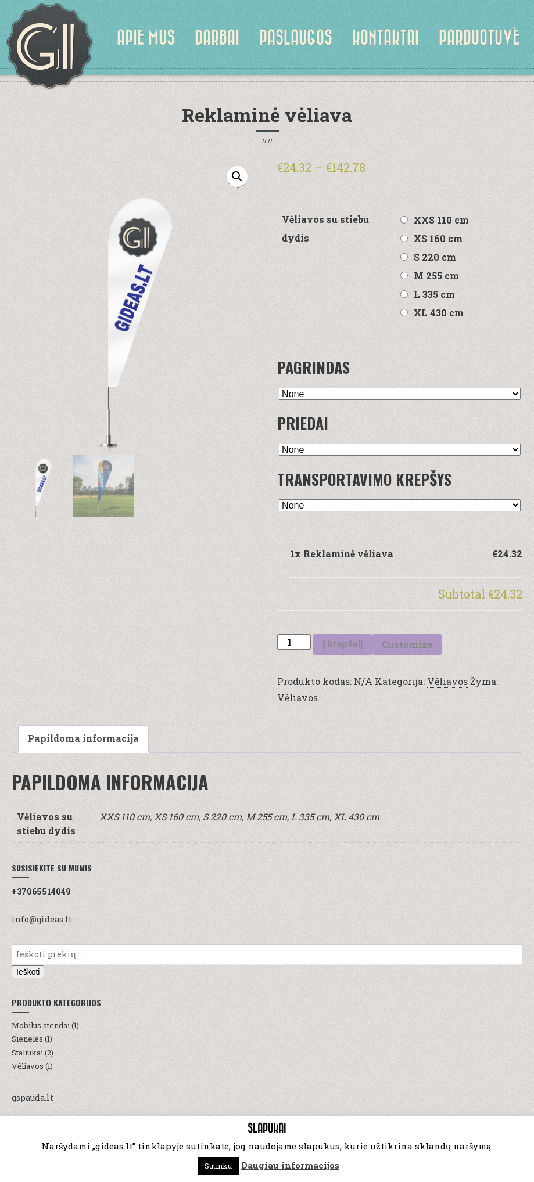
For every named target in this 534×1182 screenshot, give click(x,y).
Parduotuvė (479, 37)
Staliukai (27, 1052)
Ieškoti (28, 971)
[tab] (83, 739)
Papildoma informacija (83, 738)
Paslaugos (295, 37)
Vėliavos (447, 681)
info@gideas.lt (42, 919)
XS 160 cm (438, 238)
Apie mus (146, 37)
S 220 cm (435, 257)
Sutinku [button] (218, 1166)
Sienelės (27, 1038)
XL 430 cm (439, 313)
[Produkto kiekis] (294, 642)
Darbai (217, 37)
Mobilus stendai (41, 1025)
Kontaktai (385, 37)
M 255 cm (436, 275)
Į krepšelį (342, 644)
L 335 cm (434, 294)
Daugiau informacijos (290, 1165)
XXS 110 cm (441, 220)
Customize (407, 644)
